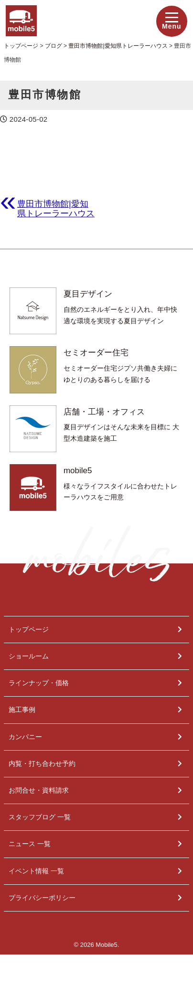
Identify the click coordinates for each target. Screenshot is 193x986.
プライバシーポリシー (42, 897)
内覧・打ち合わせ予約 (42, 763)
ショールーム (29, 656)
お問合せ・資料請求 (39, 790)
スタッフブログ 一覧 (40, 817)
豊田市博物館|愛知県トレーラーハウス (56, 208)
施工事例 (22, 709)
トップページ (29, 629)
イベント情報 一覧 (36, 871)
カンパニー (25, 737)
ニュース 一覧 (30, 844)
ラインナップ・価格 (39, 683)
